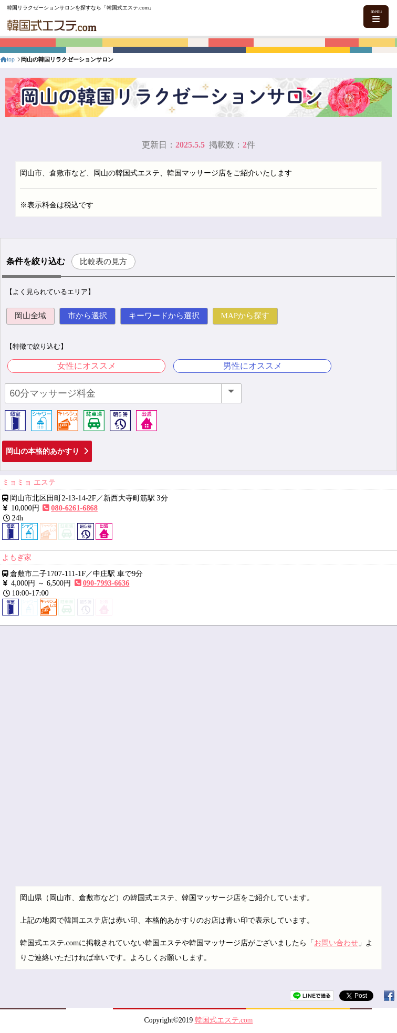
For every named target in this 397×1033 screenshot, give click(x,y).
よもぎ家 (17, 557)
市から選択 (87, 315)
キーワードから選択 (164, 315)
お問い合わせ (336, 942)
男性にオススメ (252, 365)
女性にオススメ (86, 365)
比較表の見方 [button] (103, 261)
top (7, 59)
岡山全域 (30, 315)
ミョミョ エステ (29, 482)
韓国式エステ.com (224, 1020)
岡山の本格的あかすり (47, 451)
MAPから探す (245, 315)
